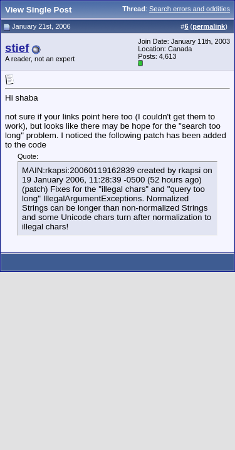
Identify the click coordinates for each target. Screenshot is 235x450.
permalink (208, 26)
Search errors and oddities (189, 8)
